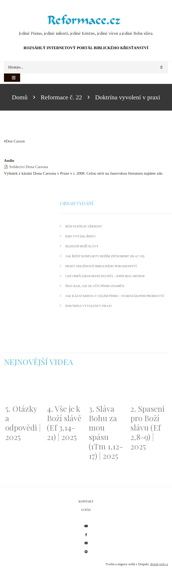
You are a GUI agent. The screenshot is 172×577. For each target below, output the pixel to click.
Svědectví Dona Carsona (28, 167)
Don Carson (15, 141)
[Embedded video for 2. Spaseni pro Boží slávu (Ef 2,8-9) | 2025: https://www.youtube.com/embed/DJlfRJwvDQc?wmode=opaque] (148, 388)
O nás (86, 510)
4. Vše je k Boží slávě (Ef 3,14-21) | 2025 (64, 423)
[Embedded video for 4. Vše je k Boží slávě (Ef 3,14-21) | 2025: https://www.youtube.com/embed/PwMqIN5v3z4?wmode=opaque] (65, 388)
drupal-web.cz (159, 564)
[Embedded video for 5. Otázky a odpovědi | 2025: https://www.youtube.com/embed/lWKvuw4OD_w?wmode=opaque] (23, 388)
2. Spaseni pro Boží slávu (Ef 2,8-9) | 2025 (147, 427)
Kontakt (86, 501)
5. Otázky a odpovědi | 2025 (23, 423)
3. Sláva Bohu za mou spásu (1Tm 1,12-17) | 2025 (106, 432)
